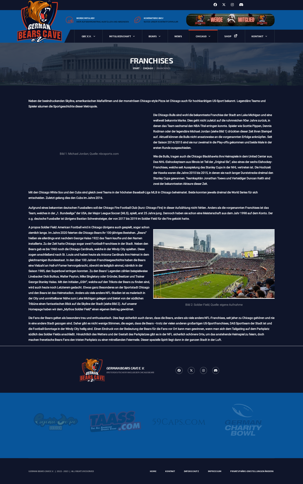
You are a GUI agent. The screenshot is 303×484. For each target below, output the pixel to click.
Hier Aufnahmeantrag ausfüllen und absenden (102, 21)
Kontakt (257, 36)
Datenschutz (191, 471)
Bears (153, 36)
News (178, 36)
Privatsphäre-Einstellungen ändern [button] (252, 471)
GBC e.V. (87, 36)
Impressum (214, 471)
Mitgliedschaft (120, 36)
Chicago (201, 36)
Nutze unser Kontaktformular (161, 21)
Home (153, 471)
